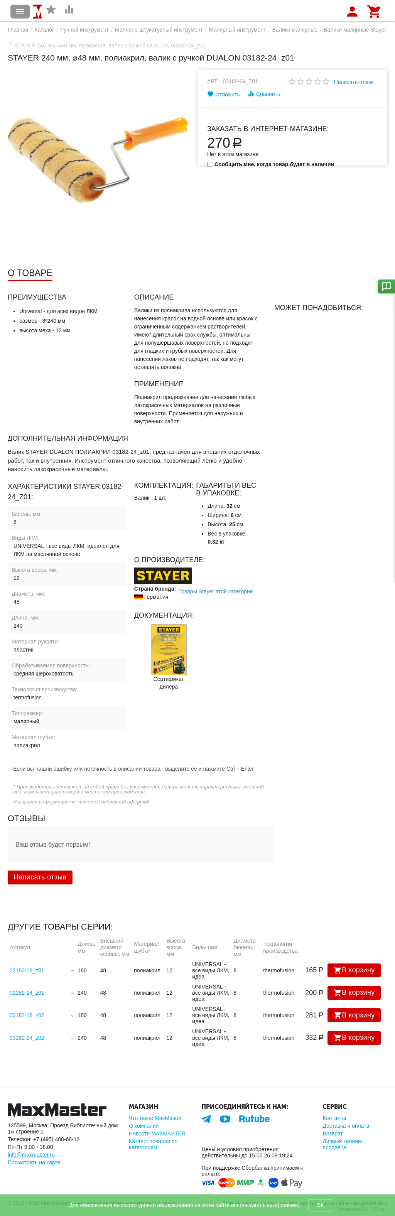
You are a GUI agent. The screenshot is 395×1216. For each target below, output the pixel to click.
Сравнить (263, 94)
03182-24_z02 (27, 1038)
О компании (144, 1126)
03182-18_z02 (27, 1015)
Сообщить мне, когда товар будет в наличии (270, 164)
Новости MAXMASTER (157, 1133)
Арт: (213, 81)
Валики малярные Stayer (355, 30)
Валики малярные (295, 30)
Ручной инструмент (84, 30)
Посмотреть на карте (34, 1162)
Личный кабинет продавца (342, 1144)
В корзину (354, 970)
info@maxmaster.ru (31, 1155)
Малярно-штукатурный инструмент (159, 30)
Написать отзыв (354, 82)
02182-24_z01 (27, 993)
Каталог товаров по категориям (153, 1144)
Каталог (44, 30)
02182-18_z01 (27, 970)
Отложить (223, 94)
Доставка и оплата (345, 1126)
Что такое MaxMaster (155, 1118)
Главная (18, 30)
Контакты (334, 1118)
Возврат (332, 1133)
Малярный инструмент (237, 30)
